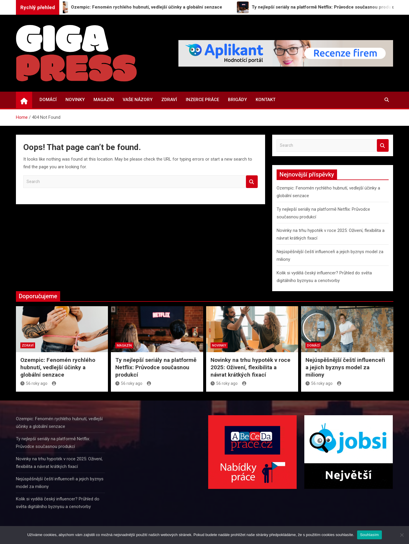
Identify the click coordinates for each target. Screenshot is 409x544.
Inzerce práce (202, 99)
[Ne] (402, 535)
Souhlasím (369, 535)
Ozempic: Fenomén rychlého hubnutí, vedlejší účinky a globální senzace (57, 367)
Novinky (75, 99)
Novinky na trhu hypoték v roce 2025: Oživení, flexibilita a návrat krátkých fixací (250, 367)
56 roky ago (33, 383)
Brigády (237, 99)
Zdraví (169, 99)
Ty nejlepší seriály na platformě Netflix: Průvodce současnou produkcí (155, 367)
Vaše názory (137, 99)
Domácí (48, 99)
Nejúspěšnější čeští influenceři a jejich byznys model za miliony (345, 367)
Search (252, 181)
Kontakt (265, 99)
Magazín (103, 99)
